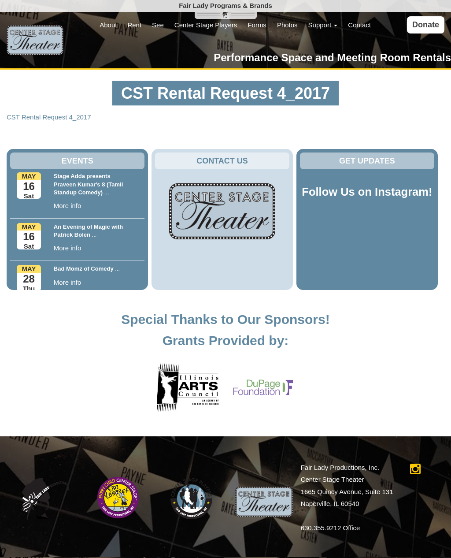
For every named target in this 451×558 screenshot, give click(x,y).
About (108, 25)
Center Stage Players (205, 25)
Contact (359, 25)
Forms (257, 25)
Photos (287, 25)
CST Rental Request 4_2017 (49, 117)
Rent (134, 25)
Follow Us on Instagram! (367, 192)
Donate (425, 24)
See (158, 25)
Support (323, 25)
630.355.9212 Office (330, 528)
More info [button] (67, 205)
